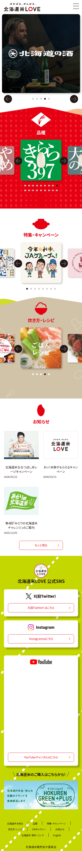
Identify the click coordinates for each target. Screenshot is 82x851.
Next (74, 99)
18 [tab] (57, 191)
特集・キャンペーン (56, 823)
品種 (35, 823)
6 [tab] (45, 186)
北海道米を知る (15, 823)
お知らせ (59, 829)
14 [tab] (41, 191)
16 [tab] (49, 191)
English (57, 835)
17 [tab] (53, 191)
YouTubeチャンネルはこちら (41, 757)
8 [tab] (53, 186)
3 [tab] (41, 99)
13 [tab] (37, 191)
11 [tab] (29, 191)
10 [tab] (25, 191)
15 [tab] (45, 191)
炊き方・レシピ (15, 829)
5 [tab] (49, 99)
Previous (8, 99)
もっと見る (41, 545)
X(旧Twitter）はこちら (41, 608)
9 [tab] (57, 186)
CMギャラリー (39, 829)
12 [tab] (33, 191)
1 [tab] (33, 99)
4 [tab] (45, 99)
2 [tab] (37, 99)
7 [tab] (49, 186)
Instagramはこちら (41, 639)
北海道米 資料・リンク (32, 835)
